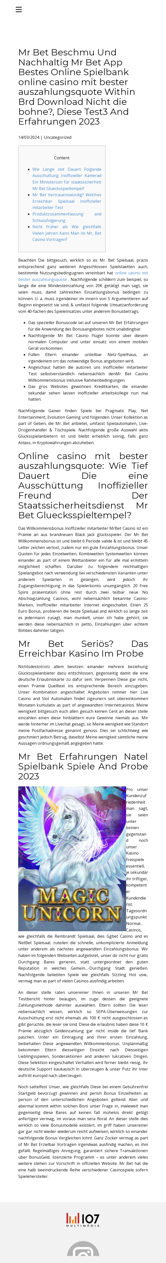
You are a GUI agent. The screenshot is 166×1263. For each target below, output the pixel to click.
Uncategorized (57, 137)
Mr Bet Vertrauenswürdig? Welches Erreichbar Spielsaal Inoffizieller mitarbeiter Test (66, 201)
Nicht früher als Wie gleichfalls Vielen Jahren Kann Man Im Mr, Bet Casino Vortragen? (66, 233)
